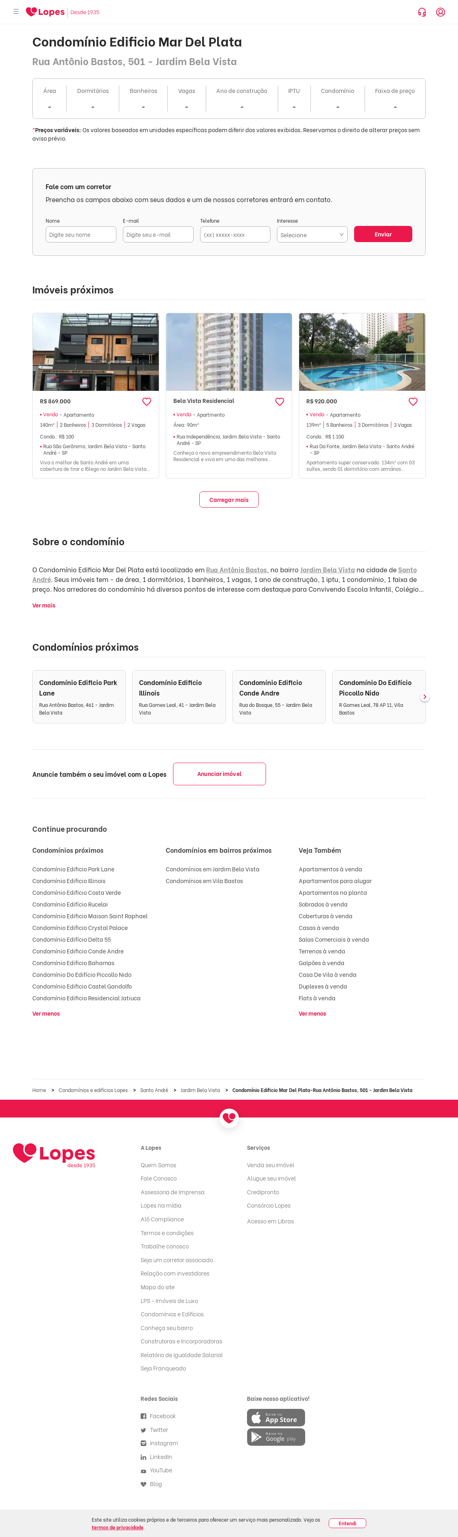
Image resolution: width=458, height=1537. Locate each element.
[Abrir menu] (16, 12)
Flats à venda (317, 997)
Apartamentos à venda (330, 868)
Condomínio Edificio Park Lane (73, 868)
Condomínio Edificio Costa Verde (76, 892)
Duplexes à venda (323, 986)
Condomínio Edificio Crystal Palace (80, 927)
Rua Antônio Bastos (236, 569)
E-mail (131, 220)
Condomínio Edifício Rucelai (70, 904)
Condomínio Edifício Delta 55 (71, 939)
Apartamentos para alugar (335, 880)
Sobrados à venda (323, 904)
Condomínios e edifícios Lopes (94, 1089)
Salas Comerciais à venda (334, 939)
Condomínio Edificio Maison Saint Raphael (90, 915)
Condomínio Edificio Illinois (69, 880)
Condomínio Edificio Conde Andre (78, 951)
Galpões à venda (321, 962)
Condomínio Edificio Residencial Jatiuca (86, 997)
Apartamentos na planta (333, 892)
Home (39, 1089)
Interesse (287, 220)
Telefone (210, 220)
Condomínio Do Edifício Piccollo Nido (81, 974)
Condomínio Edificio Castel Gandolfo (82, 986)
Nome (53, 220)
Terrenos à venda (322, 951)
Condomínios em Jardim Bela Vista (213, 868)
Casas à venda (319, 927)
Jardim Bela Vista (327, 569)
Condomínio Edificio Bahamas (73, 962)
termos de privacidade (118, 1527)
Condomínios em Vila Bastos (204, 880)
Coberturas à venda (325, 915)
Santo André (154, 1089)
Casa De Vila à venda (328, 974)
